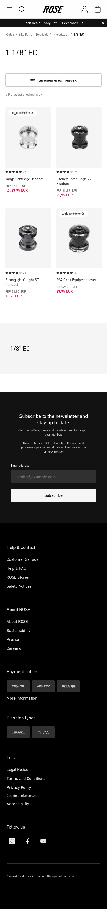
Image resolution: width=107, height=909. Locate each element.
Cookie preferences (22, 795)
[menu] (9, 9)
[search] (19, 9)
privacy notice (53, 451)
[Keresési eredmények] (53, 80)
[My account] (85, 9)
